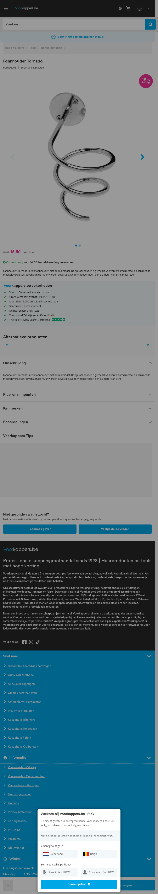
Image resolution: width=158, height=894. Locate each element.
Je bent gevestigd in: (52, 846)
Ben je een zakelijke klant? (56, 864)
